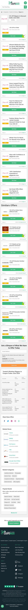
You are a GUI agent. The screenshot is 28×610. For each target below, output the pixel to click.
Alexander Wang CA (22, 273)
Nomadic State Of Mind (14, 461)
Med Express (12, 444)
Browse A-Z (14, 512)
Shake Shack (16, 496)
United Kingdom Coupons (22, 540)
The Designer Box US (22, 222)
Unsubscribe (4, 358)
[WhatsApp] (3, 606)
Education (14, 476)
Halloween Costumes (9, 505)
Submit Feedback (14, 523)
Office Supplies (16, 481)
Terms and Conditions (14, 606)
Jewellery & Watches (8, 473)
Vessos (11, 432)
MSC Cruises (7, 499)
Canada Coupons (12, 540)
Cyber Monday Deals (20, 552)
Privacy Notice (13, 604)
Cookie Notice (19, 604)
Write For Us (4, 568)
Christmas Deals (19, 554)
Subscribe (14, 365)
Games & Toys (7, 476)
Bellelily (11, 438)
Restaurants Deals (5, 552)
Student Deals (4, 550)
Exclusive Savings (5, 547)
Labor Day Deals (19, 550)
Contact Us (3, 566)
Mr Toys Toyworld (15, 499)
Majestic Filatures (8, 496)
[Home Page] (2, 12)
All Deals (3, 557)
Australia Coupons (4, 540)
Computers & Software (9, 478)
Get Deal (14, 55)
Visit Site (13, 20)
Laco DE (24, 239)
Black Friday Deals (19, 547)
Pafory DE (24, 256)
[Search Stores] (25, 6)
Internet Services (8, 481)
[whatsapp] (18, 421)
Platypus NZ (7, 502)
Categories (6, 12)
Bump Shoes (12, 455)
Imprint (2, 571)
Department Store (19, 478)
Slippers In (21, 12)
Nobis (19, 502)
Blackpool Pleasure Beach (10, 508)
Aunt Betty (13, 502)
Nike (10, 449)
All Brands (3, 554)
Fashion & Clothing (13, 12)
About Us (3, 563)
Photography (17, 473)
